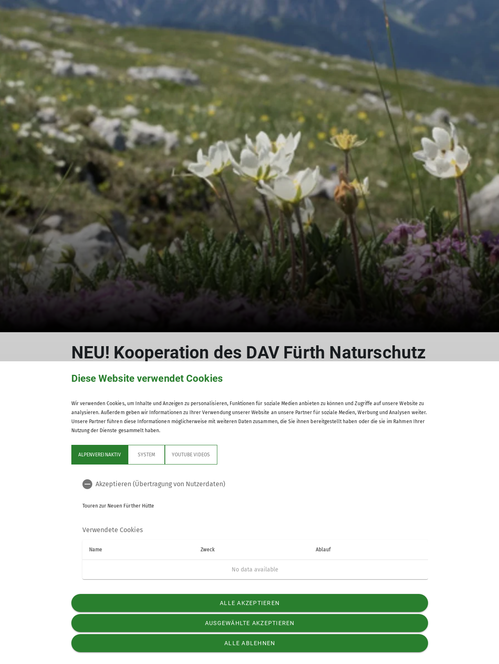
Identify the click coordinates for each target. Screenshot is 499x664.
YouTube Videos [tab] (190, 455)
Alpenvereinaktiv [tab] (99, 455)
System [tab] (146, 455)
